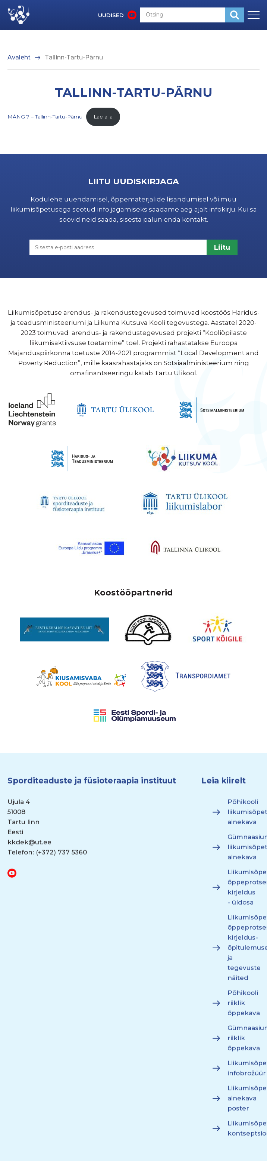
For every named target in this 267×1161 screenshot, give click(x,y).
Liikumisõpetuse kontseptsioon (243, 1132)
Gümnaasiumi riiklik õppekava (243, 1042)
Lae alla (103, 117)
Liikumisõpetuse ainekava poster (243, 1102)
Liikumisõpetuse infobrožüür (243, 1072)
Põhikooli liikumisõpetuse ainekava (243, 816)
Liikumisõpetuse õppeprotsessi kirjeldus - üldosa (243, 891)
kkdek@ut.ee (29, 846)
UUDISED (111, 15)
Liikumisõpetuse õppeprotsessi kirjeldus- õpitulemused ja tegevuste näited (243, 952)
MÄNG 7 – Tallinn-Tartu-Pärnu (44, 117)
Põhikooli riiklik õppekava (243, 1007)
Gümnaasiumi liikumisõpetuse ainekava (243, 851)
